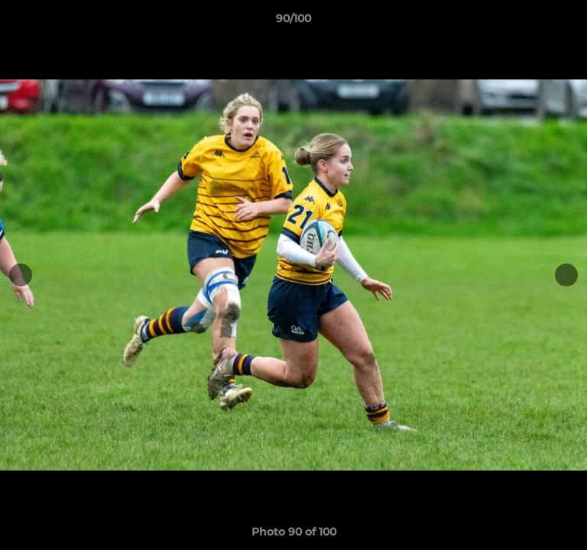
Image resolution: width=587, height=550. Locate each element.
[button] (568, 22)
